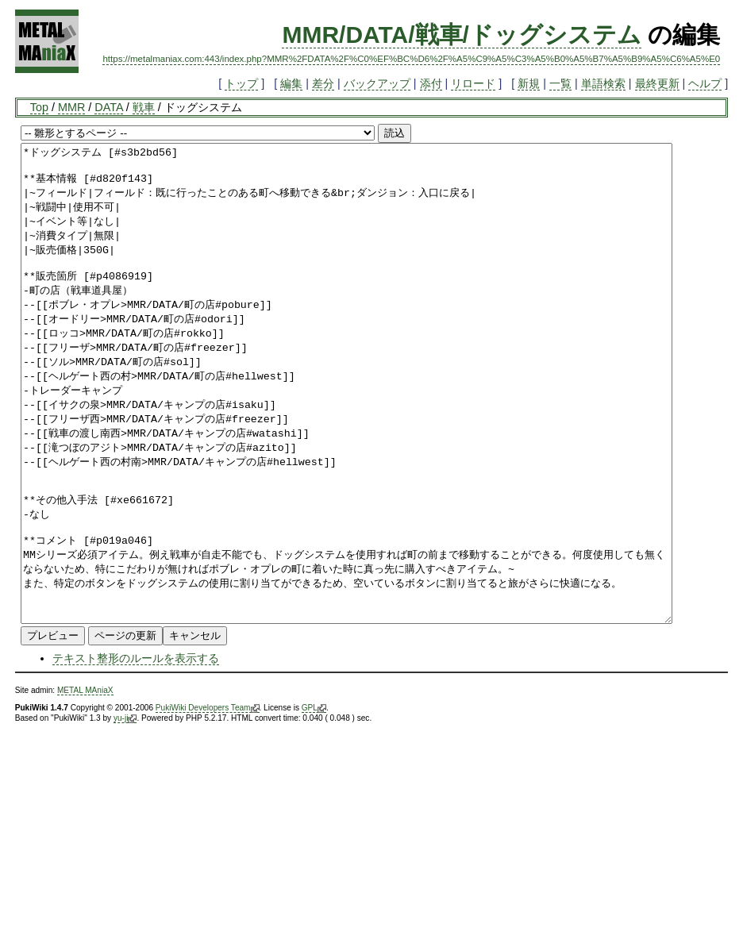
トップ (241, 83)
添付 (431, 83)
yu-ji (125, 813)
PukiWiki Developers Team (208, 803)
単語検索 (603, 83)
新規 (529, 83)
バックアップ (377, 83)
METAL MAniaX (85, 785)
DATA (108, 107)
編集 (291, 83)
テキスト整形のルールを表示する (135, 753)
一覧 (560, 83)
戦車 (144, 107)
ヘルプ (705, 83)
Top (39, 107)
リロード (473, 83)
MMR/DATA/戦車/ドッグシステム (461, 34)
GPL (314, 803)
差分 (323, 83)
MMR (71, 107)
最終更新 (657, 83)
